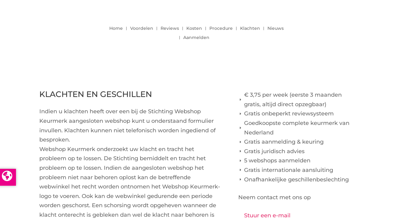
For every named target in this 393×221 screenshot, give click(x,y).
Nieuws (275, 28)
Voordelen (141, 28)
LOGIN (337, 31)
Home (116, 28)
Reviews (170, 28)
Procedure (221, 28)
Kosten (194, 28)
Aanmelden (196, 37)
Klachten (250, 28)
